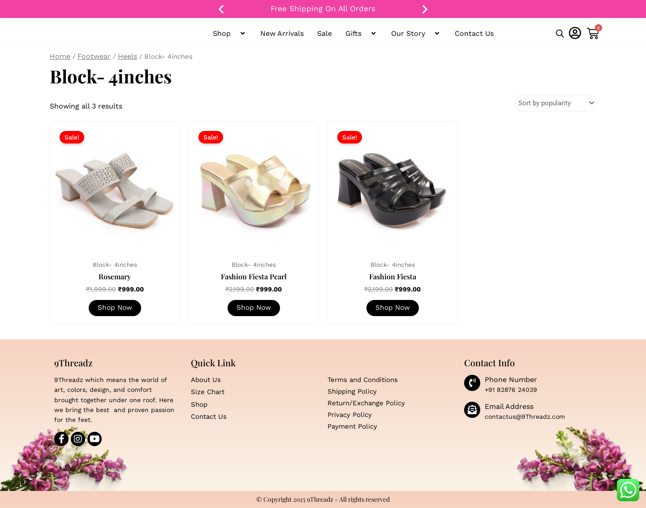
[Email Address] (472, 410)
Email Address (509, 406)
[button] (221, 9)
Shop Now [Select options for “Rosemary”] (115, 308)
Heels (127, 56)
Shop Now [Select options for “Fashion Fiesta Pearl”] (253, 308)
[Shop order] (553, 103)
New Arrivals (282, 33)
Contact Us (474, 33)
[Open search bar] (560, 34)
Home (60, 56)
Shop (230, 33)
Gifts (361, 33)
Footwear (94, 56)
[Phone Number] (472, 383)
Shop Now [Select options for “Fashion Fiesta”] (392, 308)
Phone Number (511, 379)
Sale (324, 33)
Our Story (416, 33)
